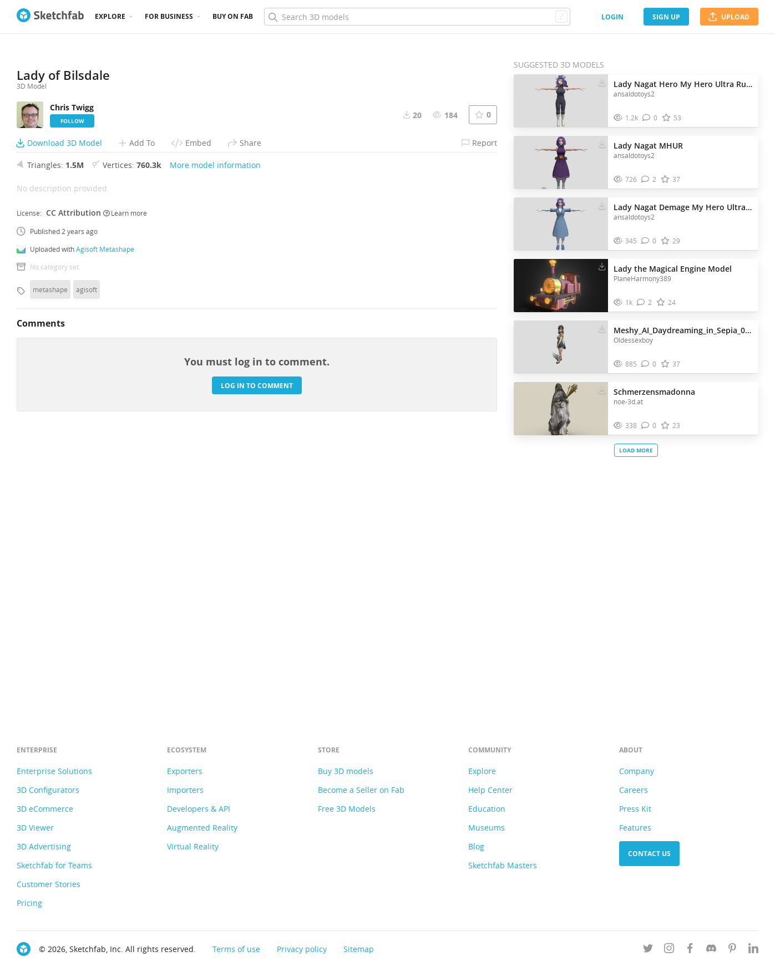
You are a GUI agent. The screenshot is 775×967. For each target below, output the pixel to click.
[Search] (417, 16)
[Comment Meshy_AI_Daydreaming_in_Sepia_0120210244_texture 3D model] (648, 364)
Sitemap (358, 949)
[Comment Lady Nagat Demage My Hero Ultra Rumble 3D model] (648, 241)
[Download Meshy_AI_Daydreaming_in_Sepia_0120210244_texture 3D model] (602, 327)
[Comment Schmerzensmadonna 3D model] (648, 425)
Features (635, 827)
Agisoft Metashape (105, 517)
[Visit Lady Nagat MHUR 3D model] (561, 162)
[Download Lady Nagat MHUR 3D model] (602, 143)
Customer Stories (48, 884)
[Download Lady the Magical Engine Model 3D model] (602, 266)
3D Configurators (48, 790)
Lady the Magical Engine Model (673, 268)
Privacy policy (302, 949)
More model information (215, 434)
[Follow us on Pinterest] (732, 950)
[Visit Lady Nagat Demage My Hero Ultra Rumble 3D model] (561, 224)
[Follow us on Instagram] (669, 950)
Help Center (490, 790)
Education (486, 808)
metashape (50, 558)
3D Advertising (44, 846)
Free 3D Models (347, 808)
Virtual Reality (193, 846)
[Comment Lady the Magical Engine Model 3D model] (644, 302)
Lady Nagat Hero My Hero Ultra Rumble (683, 84)
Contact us (649, 853)
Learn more (125, 481)
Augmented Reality (202, 827)
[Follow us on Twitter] (648, 950)
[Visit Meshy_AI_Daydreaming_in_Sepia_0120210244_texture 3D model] (561, 347)
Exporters (184, 771)
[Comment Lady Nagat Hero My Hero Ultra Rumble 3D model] (649, 118)
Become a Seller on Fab (361, 790)
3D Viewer (35, 827)
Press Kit (635, 808)
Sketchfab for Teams (54, 865)
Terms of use (236, 949)
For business (169, 16)
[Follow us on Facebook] (690, 950)
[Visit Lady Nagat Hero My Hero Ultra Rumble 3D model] (561, 101)
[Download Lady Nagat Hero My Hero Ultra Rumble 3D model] (602, 81)
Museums (486, 827)
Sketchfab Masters (502, 865)
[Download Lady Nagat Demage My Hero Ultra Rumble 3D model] (602, 204)
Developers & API (198, 808)
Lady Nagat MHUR (648, 145)
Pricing (29, 903)
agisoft (86, 558)
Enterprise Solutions (54, 771)
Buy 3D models (345, 771)
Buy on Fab (232, 16)
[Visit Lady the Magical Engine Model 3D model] (561, 285)
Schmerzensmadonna (654, 391)
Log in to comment (257, 654)
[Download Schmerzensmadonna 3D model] (602, 389)
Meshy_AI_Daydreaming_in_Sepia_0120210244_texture (683, 330)
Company (636, 771)
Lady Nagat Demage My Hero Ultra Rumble (683, 207)
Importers (185, 790)
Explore (110, 16)
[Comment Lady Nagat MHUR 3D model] (648, 179)
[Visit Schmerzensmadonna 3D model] (561, 408)
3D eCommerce (45, 808)
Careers (633, 790)
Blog (476, 846)
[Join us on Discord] (711, 950)
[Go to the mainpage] (50, 16)
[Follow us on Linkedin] (753, 950)
